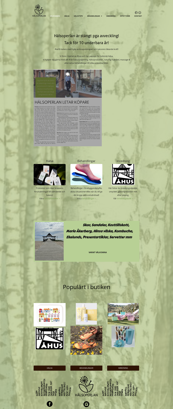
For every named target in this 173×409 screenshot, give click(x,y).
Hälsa (66, 16)
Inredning (111, 16)
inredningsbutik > (125, 198)
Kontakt (138, 16)
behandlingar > (89, 198)
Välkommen (55, 16)
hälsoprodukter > (52, 198)
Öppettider (125, 16)
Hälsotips (78, 16)
